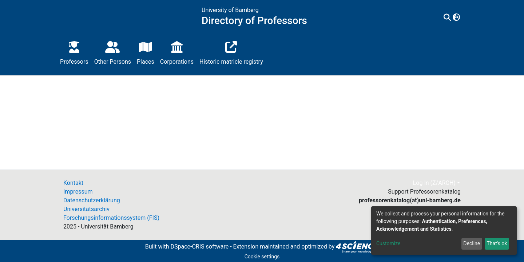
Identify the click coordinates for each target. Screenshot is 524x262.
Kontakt (73, 182)
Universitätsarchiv (86, 209)
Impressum (78, 191)
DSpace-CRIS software (199, 246)
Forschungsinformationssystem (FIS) (111, 217)
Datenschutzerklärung (91, 200)
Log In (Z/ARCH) (434, 182)
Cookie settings (262, 256)
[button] (456, 17)
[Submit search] (447, 17)
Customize (388, 243)
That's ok (497, 243)
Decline (471, 243)
